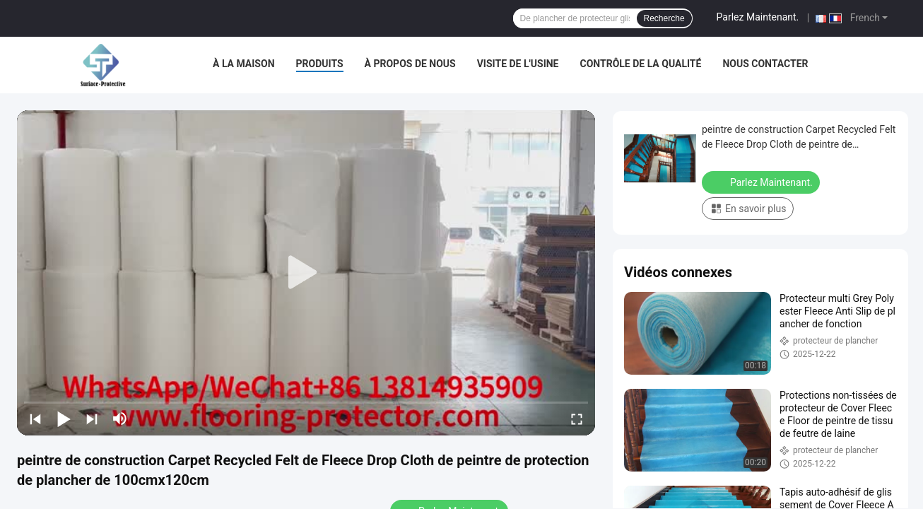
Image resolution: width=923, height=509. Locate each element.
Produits (319, 63)
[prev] (35, 418)
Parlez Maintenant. (758, 17)
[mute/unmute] (120, 418)
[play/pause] (63, 418)
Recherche (664, 18)
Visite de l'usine (518, 63)
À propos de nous (410, 63)
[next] (92, 418)
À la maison (244, 63)
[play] (306, 273)
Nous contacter (765, 63)
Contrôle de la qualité (641, 63)
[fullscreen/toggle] (577, 418)
